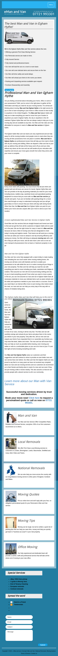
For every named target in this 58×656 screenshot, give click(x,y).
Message (19, 635)
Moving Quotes (28, 494)
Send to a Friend (20, 602)
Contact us (34, 653)
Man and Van (27, 415)
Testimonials (18, 604)
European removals (17, 586)
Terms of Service (25, 653)
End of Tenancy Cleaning (19, 584)
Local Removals (29, 442)
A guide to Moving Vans (18, 581)
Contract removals (16, 589)
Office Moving (27, 547)
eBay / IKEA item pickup (18, 579)
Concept (24, 651)
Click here (34, 398)
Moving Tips (26, 521)
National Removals (31, 468)
